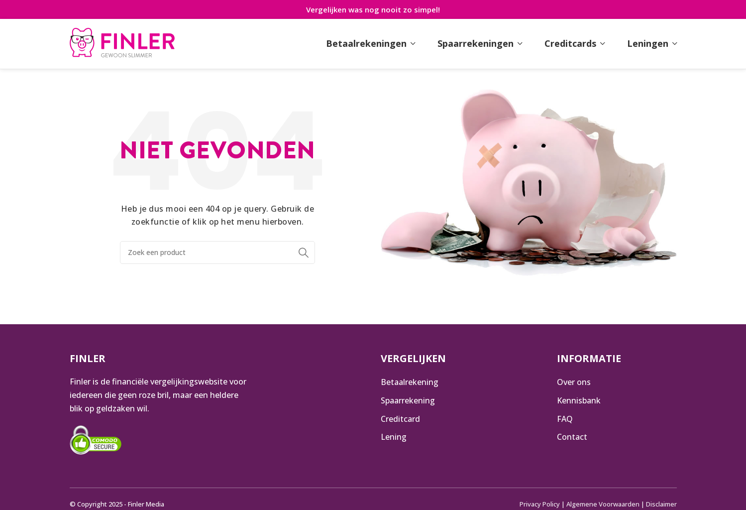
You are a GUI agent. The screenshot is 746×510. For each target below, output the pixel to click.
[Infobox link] (122, 44)
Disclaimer (661, 504)
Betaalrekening (409, 382)
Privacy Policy (540, 504)
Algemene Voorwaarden (602, 504)
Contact (572, 436)
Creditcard (400, 418)
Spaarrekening (408, 400)
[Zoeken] (218, 252)
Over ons (574, 382)
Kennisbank (579, 400)
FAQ (565, 418)
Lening (394, 436)
